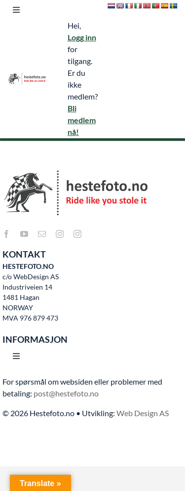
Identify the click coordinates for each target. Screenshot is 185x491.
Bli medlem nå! (82, 119)
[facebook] (6, 234)
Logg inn (82, 37)
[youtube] (24, 234)
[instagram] (60, 234)
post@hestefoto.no (66, 393)
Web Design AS (142, 413)
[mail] (42, 234)
